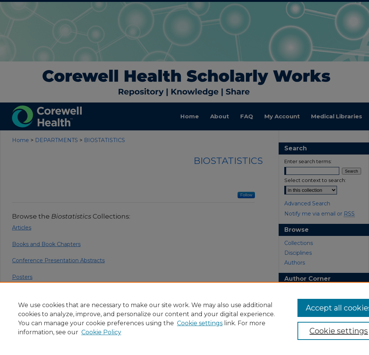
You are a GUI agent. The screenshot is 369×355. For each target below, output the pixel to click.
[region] (184, 318)
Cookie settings (200, 323)
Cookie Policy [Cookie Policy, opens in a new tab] (101, 332)
